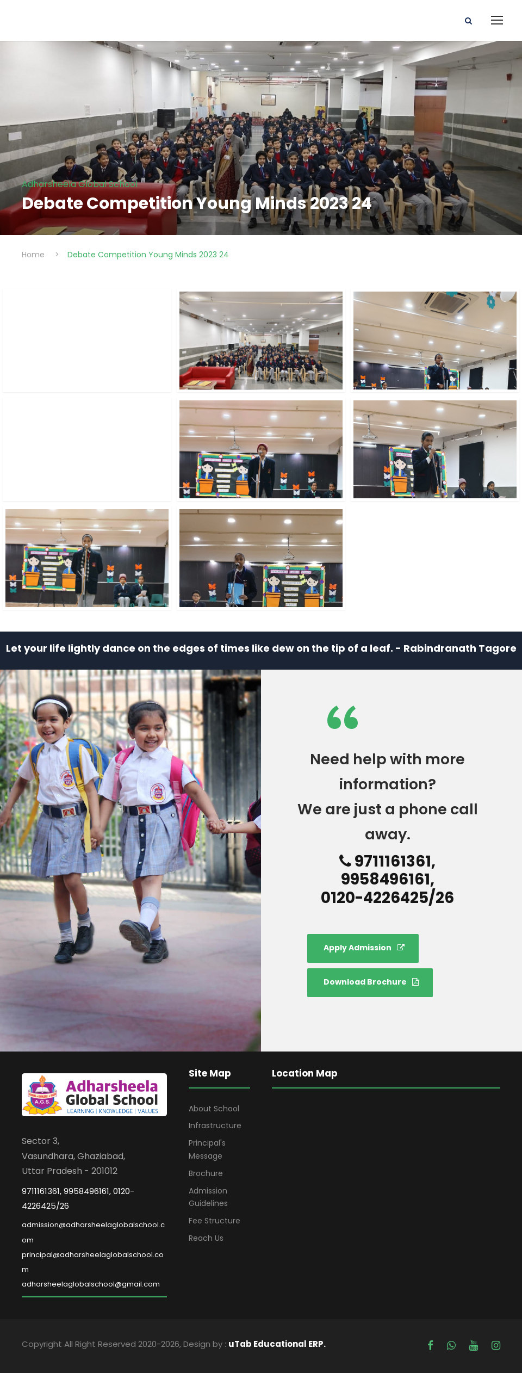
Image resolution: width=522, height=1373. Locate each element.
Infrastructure (215, 1125)
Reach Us (206, 1238)
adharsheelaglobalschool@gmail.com (91, 1284)
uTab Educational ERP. (277, 1344)
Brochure (206, 1173)
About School (214, 1108)
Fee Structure (214, 1220)
